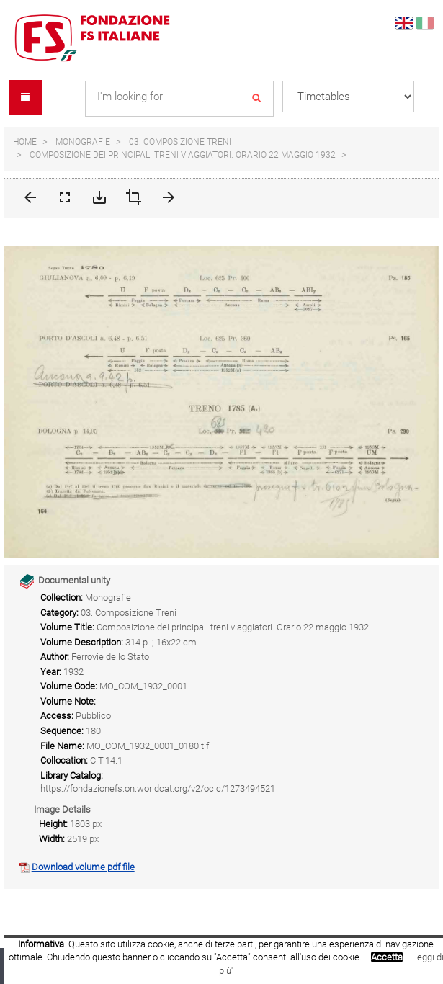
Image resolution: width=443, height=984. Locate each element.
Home (25, 142)
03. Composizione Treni (180, 142)
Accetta (387, 957)
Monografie (82, 142)
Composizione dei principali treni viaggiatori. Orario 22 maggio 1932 (183, 155)
